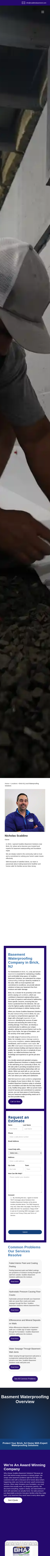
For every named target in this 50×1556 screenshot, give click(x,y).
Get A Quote (13, 1500)
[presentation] (25, 1224)
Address (11, 1157)
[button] (42, 12)
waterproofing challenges (16, 980)
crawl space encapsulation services (27, 1046)
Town (27, 1165)
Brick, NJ (25, 972)
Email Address (13, 1141)
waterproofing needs (21, 1014)
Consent (11, 1195)
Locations (14, 783)
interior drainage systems (30, 1039)
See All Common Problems (25, 1384)
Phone (10, 1133)
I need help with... (14, 1149)
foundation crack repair (28, 1043)
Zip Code (11, 1165)
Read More (15, 1287)
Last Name (27, 1125)
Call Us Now (15, 1101)
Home (7, 783)
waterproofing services (28, 1037)
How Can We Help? (15, 1173)
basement (11, 974)
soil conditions (23, 995)
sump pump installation (16, 1041)
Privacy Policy (23, 1213)
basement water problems (23, 1079)
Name (10, 1125)
